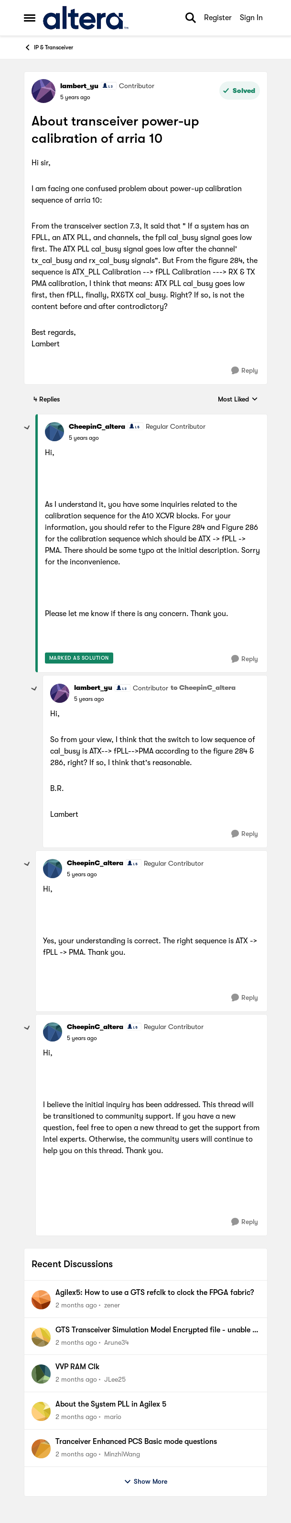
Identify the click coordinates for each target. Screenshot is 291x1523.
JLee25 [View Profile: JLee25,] (115, 1379)
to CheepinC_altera (203, 687)
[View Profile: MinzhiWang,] (41, 1448)
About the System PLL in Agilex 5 (110, 1404)
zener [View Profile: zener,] (112, 1305)
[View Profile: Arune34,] (41, 1337)
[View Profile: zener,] (41, 1299)
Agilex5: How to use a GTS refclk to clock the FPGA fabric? (154, 1292)
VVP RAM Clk (77, 1367)
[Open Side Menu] (29, 18)
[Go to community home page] (86, 18)
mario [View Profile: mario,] (112, 1416)
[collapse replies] (27, 428)
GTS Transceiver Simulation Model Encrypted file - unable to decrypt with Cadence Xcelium (157, 1330)
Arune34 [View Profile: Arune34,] (116, 1342)
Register (218, 17)
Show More (145, 1481)
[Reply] (244, 370)
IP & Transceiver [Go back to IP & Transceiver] (48, 47)
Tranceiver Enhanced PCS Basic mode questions (136, 1441)
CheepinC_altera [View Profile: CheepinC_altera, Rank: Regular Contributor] (97, 426)
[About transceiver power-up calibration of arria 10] (84, 438)
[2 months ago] (76, 1305)
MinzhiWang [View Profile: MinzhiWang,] (122, 1454)
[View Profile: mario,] (41, 1411)
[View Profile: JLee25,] (41, 1374)
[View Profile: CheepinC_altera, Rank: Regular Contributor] (54, 431)
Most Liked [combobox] (238, 399)
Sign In (251, 17)
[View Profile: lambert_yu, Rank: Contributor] (43, 91)
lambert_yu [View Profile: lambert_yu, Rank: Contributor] (79, 86)
